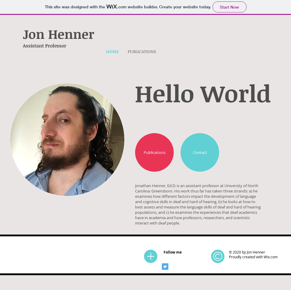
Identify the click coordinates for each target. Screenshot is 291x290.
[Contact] (200, 152)
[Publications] (154, 152)
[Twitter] (165, 266)
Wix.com (271, 256)
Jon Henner (58, 33)
